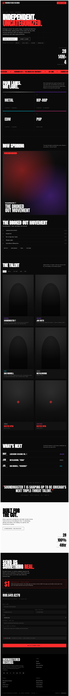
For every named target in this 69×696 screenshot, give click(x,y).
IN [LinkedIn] (16, 673)
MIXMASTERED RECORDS (11, 3)
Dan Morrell (5, 686)
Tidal (21, 248)
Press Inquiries (39, 686)
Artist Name (5, 604)
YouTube (28, 248)
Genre (4, 615)
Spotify (6, 248)
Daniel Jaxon (5, 684)
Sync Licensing (39, 665)
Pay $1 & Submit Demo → (34, 645)
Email (4, 609)
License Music (39, 684)
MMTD (4, 682)
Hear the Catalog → (10, 39)
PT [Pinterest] (20, 673)
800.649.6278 (39, 680)
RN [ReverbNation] (23, 673)
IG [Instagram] (7, 673)
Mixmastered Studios (7, 680)
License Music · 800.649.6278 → (13, 528)
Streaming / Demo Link (8, 620)
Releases (38, 663)
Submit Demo (61, 2)
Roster (37, 661)
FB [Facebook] (4, 673)
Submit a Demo (24, 39)
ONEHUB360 (63, 693)
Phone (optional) (39, 609)
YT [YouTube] (13, 673)
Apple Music (14, 248)
